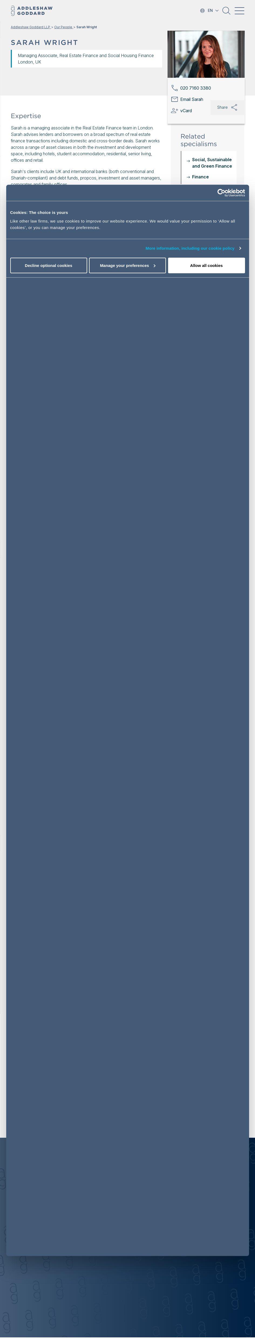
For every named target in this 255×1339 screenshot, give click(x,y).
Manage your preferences (127, 265)
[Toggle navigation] (239, 11)
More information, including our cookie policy (190, 248)
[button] (226, 12)
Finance (200, 176)
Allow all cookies (206, 265)
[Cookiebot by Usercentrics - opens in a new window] (221, 193)
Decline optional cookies (48, 265)
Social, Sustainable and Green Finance (212, 163)
